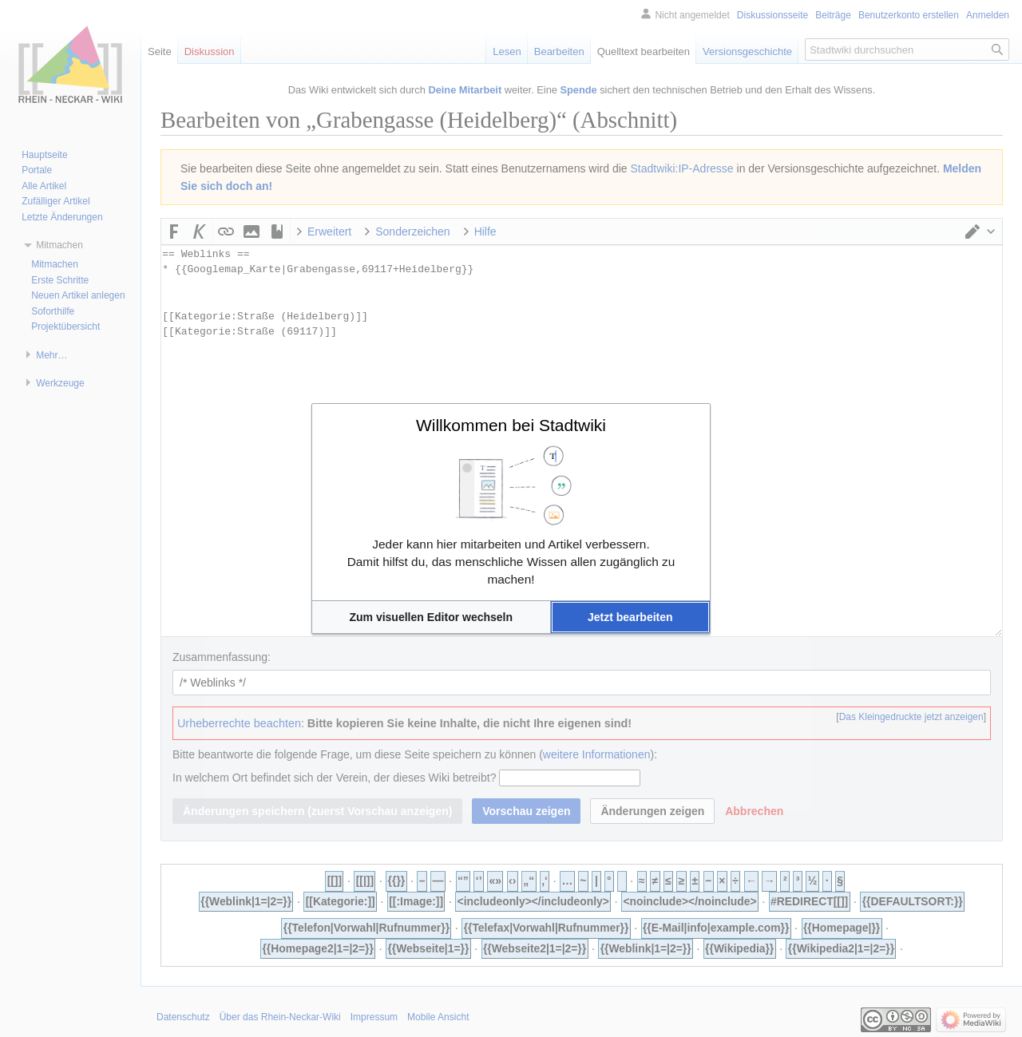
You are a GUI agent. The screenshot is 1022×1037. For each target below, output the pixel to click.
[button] (431, 617)
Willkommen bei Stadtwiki (511, 425)
